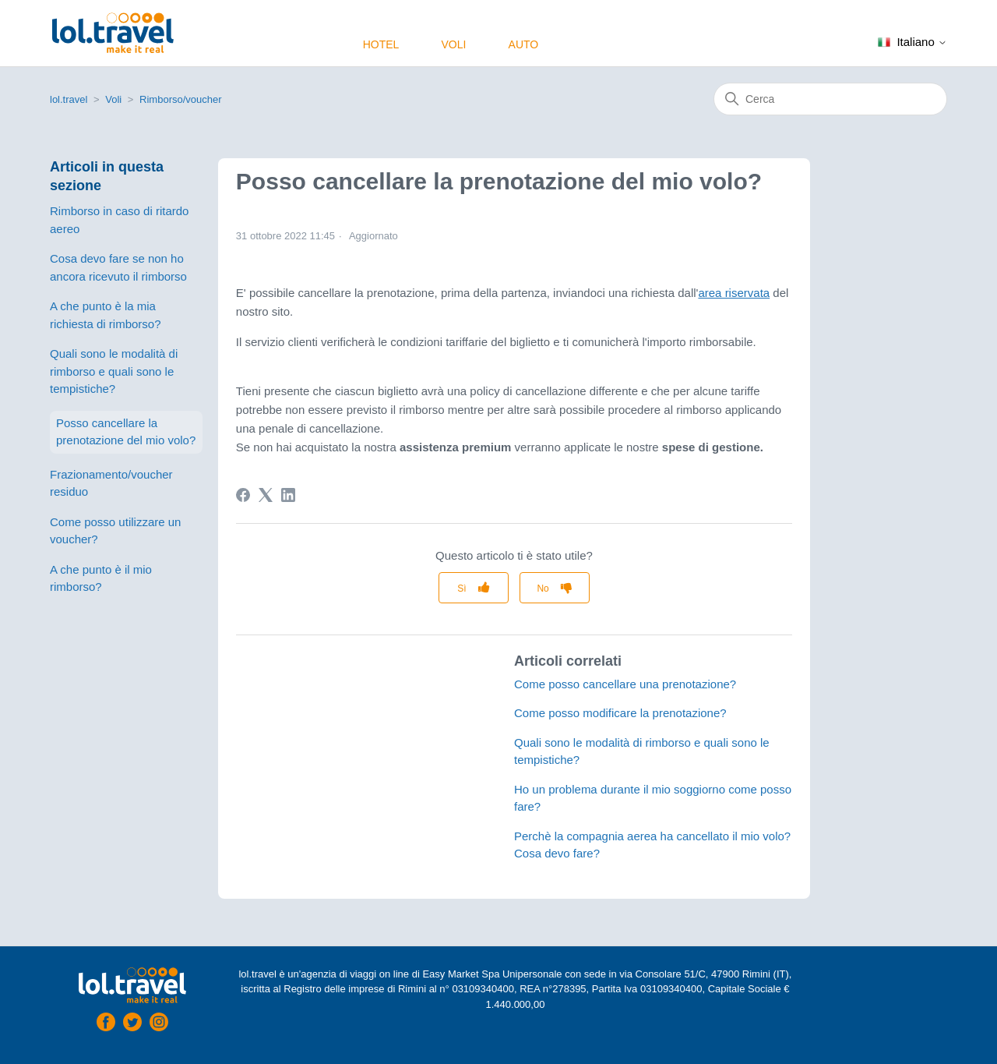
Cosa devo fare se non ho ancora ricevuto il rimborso (118, 267)
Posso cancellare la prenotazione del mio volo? (126, 431)
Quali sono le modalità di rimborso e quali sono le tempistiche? (114, 371)
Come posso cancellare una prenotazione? (625, 684)
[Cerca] (830, 99)
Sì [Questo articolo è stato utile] (461, 588)
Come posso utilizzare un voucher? (115, 530)
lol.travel (68, 99)
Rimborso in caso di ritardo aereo (119, 219)
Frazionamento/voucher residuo (111, 483)
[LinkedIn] (288, 495)
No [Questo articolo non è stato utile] (542, 588)
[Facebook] (243, 495)
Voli (453, 44)
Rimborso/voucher (180, 99)
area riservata (734, 292)
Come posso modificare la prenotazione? (620, 712)
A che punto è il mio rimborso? (101, 578)
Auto (524, 44)
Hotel (381, 44)
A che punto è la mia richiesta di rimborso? (105, 315)
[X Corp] (266, 495)
